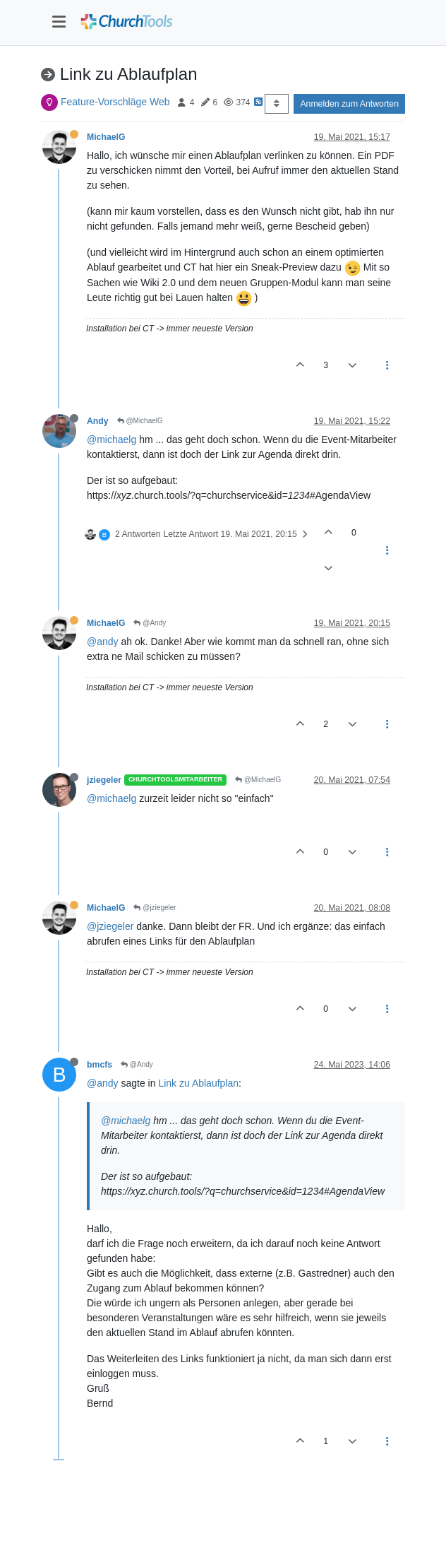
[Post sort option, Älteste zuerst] (276, 104)
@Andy (149, 623)
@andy (103, 641)
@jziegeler (154, 907)
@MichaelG (140, 421)
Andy (98, 421)
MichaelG (106, 137)
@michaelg (111, 439)
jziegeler (104, 780)
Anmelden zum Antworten (349, 104)
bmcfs (99, 1065)
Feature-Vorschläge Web (115, 101)
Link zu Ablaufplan (198, 1083)
